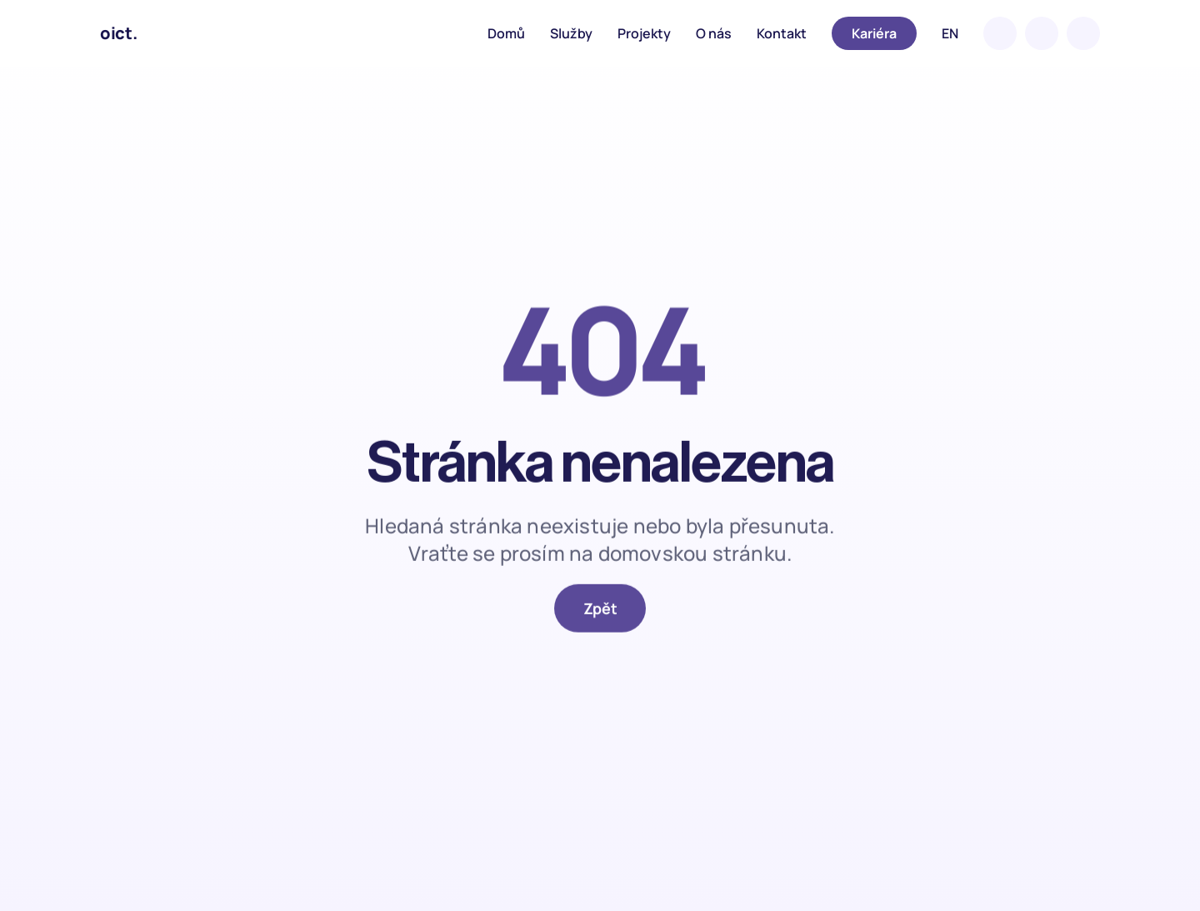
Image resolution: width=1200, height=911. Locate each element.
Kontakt (782, 33)
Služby (571, 33)
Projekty (644, 33)
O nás (714, 33)
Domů (506, 33)
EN (950, 33)
